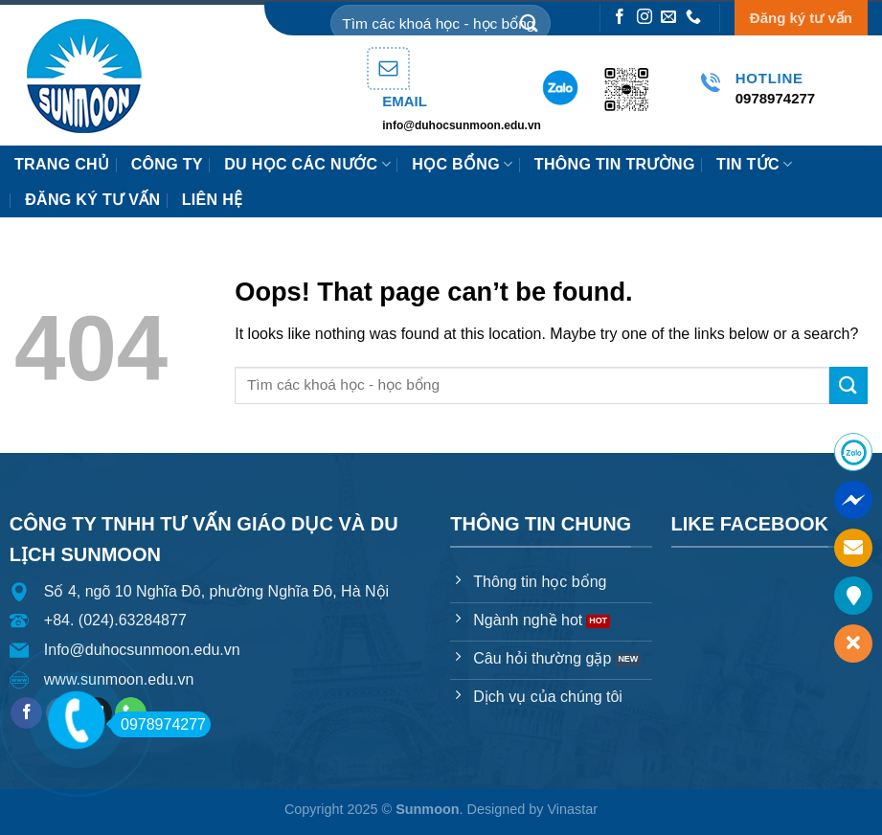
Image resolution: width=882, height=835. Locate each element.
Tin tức (754, 164)
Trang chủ (61, 164)
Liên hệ (212, 200)
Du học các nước (307, 164)
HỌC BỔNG (462, 164)
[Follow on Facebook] (619, 18)
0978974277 (158, 724)
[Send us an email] (668, 18)
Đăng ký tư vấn (801, 18)
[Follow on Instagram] (644, 18)
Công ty (167, 164)
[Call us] (693, 18)
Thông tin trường (614, 164)
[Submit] (528, 23)
